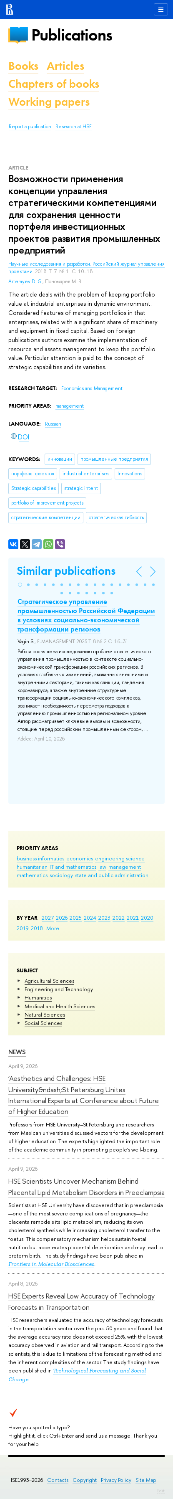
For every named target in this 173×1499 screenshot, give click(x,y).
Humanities (38, 997)
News (17, 1052)
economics (79, 858)
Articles (65, 65)
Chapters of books (53, 83)
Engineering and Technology (59, 989)
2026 (62, 917)
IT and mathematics (73, 866)
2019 (23, 928)
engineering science (120, 858)
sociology (61, 875)
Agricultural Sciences (49, 980)
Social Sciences (43, 1023)
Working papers (49, 101)
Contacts (57, 1480)
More (52, 928)
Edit (161, 1491)
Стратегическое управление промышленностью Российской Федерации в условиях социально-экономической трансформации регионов (86, 615)
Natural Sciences (45, 1014)
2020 (147, 917)
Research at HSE (73, 126)
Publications (71, 35)
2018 (37, 928)
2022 (119, 917)
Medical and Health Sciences (60, 1006)
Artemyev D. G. (25, 281)
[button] (20, 585)
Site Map (145, 1480)
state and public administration (111, 875)
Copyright (85, 1480)
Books (23, 65)
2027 (48, 917)
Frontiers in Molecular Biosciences (51, 1264)
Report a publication (30, 126)
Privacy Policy (116, 1480)
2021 (133, 917)
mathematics (32, 875)
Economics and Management (92, 388)
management (124, 866)
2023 (104, 917)
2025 (76, 917)
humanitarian (32, 866)
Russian (53, 424)
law (102, 866)
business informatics (40, 858)
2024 (90, 917)
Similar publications (66, 570)
